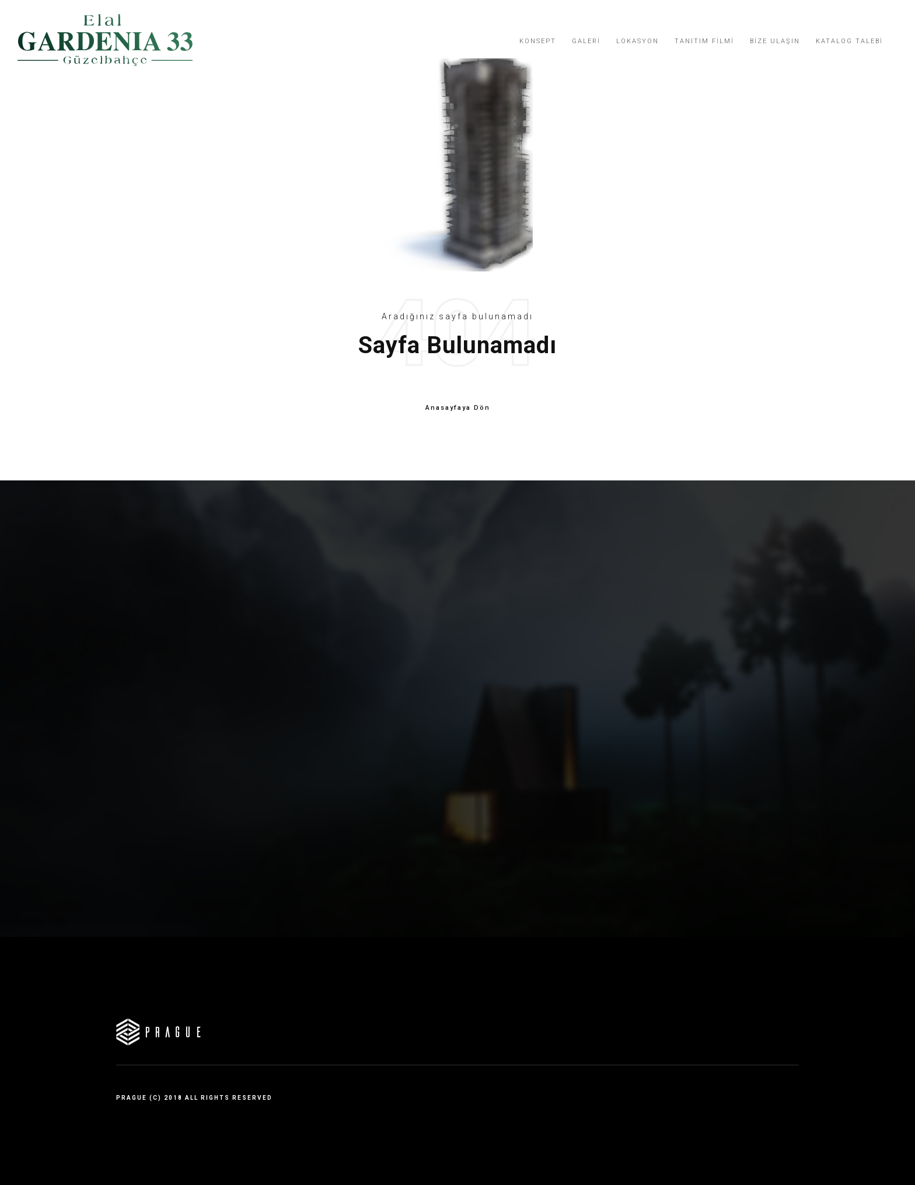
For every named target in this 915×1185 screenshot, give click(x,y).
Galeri (586, 41)
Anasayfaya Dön (458, 408)
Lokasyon (637, 41)
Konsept (537, 41)
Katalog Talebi (849, 41)
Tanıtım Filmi (704, 41)
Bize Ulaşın (775, 41)
